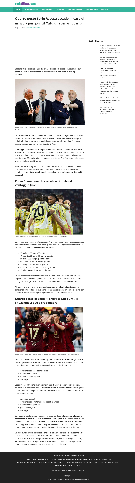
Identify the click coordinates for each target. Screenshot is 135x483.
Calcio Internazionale (31, 10)
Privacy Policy (71, 455)
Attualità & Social (92, 10)
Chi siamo (54, 455)
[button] (119, 9)
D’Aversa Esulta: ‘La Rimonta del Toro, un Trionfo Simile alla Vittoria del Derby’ (110, 100)
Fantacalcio (60, 10)
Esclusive (104, 10)
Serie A (17, 10)
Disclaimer (80, 455)
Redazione (62, 455)
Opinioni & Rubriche (75, 10)
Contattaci (81, 470)
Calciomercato (47, 10)
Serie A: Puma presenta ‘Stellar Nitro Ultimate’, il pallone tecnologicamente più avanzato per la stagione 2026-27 (110, 72)
